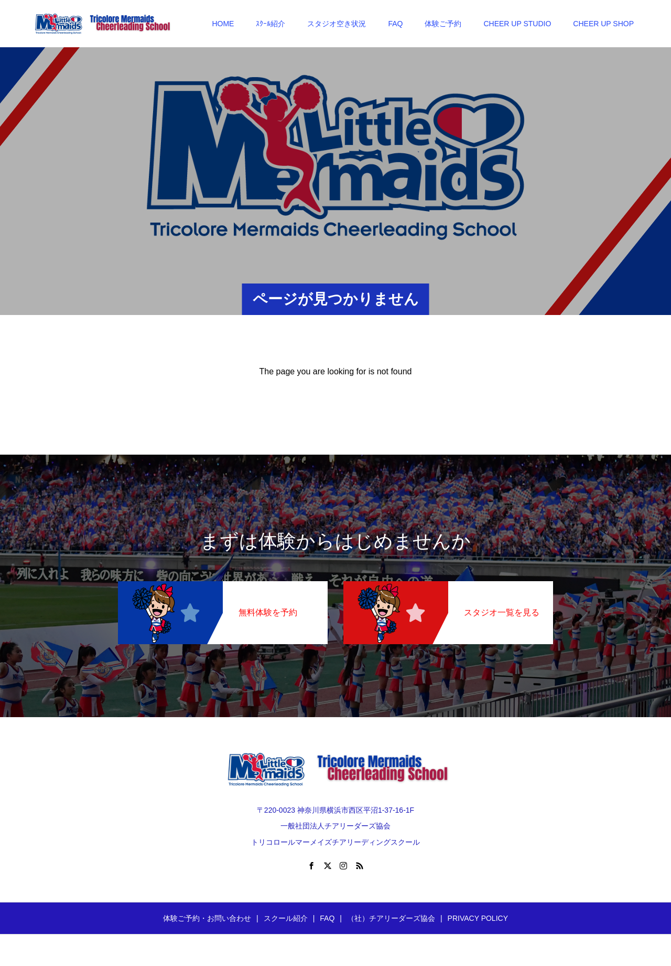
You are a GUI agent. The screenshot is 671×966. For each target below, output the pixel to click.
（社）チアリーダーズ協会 (391, 918)
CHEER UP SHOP (603, 23)
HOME (223, 23)
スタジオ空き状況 (336, 23)
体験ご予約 (443, 23)
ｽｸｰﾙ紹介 (270, 23)
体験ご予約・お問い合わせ (207, 918)
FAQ (395, 23)
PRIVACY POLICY (478, 918)
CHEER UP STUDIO (517, 23)
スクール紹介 (286, 918)
